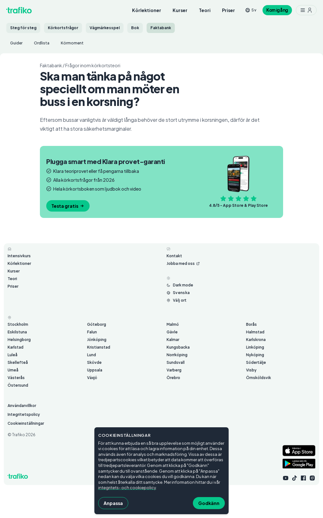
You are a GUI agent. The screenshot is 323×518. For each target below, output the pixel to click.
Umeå (13, 370)
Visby (251, 370)
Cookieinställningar (26, 423)
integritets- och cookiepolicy (127, 487)
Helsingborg (19, 339)
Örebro (173, 377)
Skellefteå (18, 362)
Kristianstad (98, 347)
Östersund (18, 385)
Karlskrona (256, 339)
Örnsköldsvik (258, 377)
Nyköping (255, 354)
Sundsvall (176, 362)
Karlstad (15, 347)
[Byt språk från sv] (251, 10)
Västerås (16, 377)
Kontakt (174, 255)
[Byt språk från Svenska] (178, 292)
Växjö (92, 377)
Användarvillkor (22, 405)
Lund (91, 354)
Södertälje (256, 362)
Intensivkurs (19, 255)
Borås (251, 324)
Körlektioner (146, 10)
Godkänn (208, 503)
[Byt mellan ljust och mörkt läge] (180, 285)
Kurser (180, 10)
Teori (205, 10)
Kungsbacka (178, 347)
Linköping (255, 347)
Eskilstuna (17, 332)
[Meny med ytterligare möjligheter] (306, 10)
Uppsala (94, 370)
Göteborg (96, 324)
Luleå (12, 354)
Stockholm (18, 324)
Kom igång (277, 10)
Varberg (174, 370)
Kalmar (173, 339)
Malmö (173, 324)
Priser (228, 10)
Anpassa (113, 503)
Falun (92, 332)
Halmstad (255, 332)
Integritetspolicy (24, 414)
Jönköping (96, 339)
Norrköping (177, 354)
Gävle (172, 332)
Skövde (94, 362)
